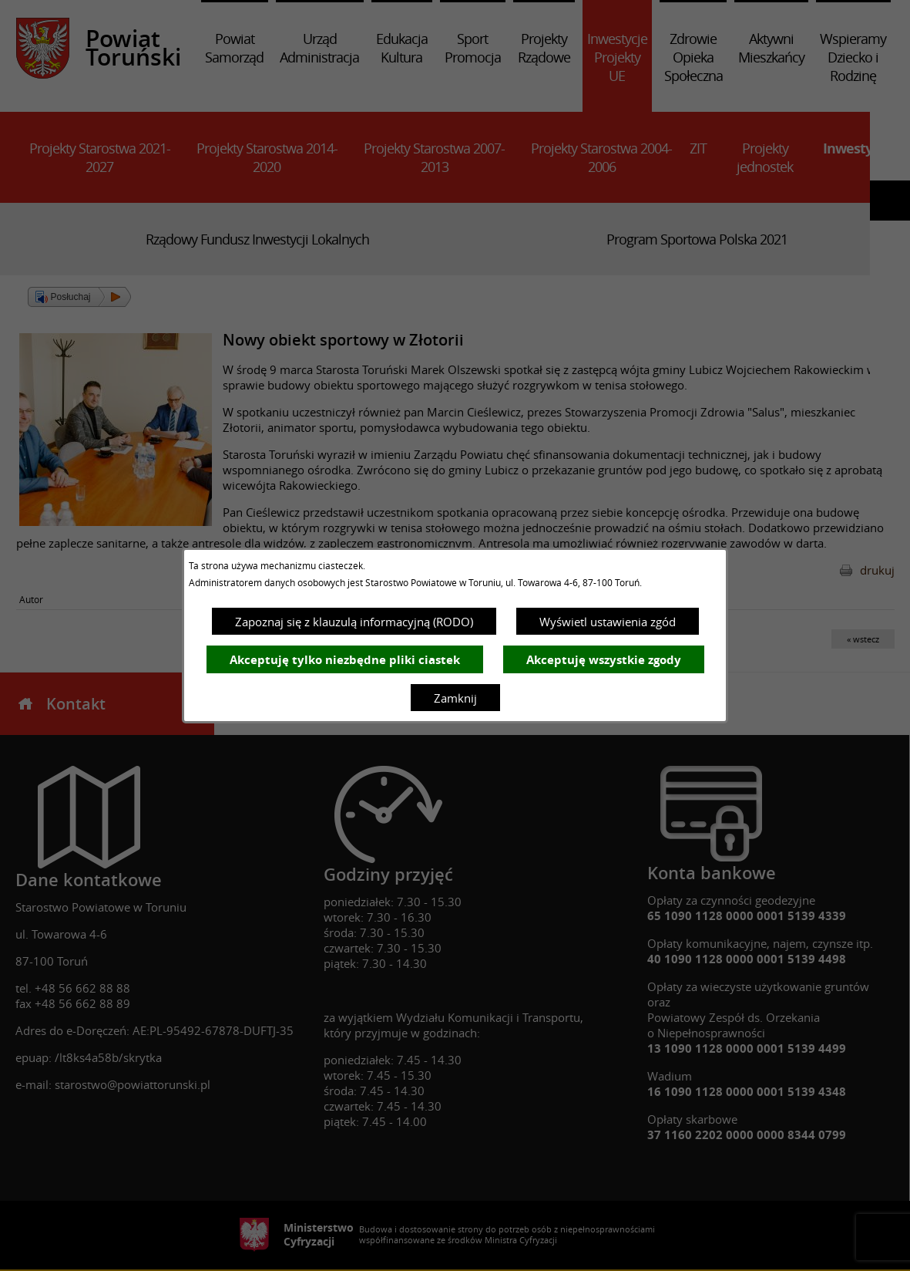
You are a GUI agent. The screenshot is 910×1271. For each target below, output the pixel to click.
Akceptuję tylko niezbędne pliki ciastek (345, 660)
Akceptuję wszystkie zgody (603, 660)
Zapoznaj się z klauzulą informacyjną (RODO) (354, 621)
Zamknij (455, 698)
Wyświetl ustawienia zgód (607, 621)
